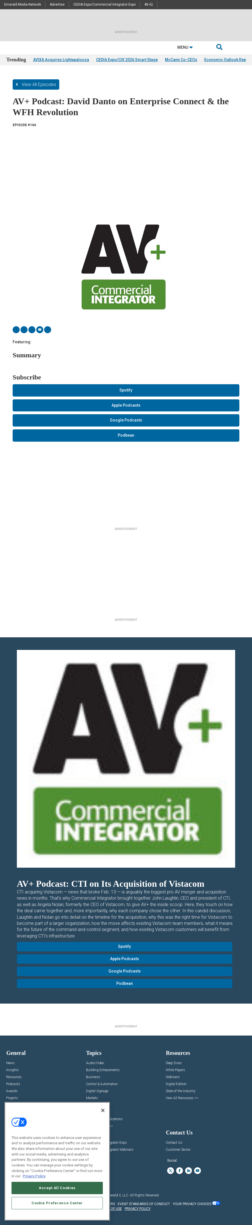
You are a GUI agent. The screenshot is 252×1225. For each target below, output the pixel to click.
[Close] (103, 1110)
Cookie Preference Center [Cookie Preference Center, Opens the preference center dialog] (57, 1203)
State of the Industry (181, 1091)
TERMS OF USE (110, 1209)
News (10, 1063)
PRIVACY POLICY (138, 1209)
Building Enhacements (103, 1070)
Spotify (125, 390)
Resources (14, 1077)
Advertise (57, 4)
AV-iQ (148, 4)
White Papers (175, 1070)
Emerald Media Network (22, 4)
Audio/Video (95, 1063)
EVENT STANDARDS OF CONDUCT (144, 1204)
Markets (92, 1098)
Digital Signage (97, 1091)
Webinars (173, 1077)
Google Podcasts (126, 420)
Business (93, 1077)
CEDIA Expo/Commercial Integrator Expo (104, 4)
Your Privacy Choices (192, 1204)
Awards (12, 1091)
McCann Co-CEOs (181, 59)
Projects (12, 1098)
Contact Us (174, 1143)
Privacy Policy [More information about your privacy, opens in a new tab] (34, 1176)
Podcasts (13, 1084)
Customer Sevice (178, 1150)
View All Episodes (39, 84)
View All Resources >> (182, 1098)
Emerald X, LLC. (117, 1195)
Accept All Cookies (57, 1188)
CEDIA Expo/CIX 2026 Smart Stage (127, 59)
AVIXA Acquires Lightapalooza (61, 59)
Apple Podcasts (126, 405)
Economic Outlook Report (227, 59)
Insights (12, 1070)
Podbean (126, 435)
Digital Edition (176, 1084)
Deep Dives (174, 1063)
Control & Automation (102, 1084)
